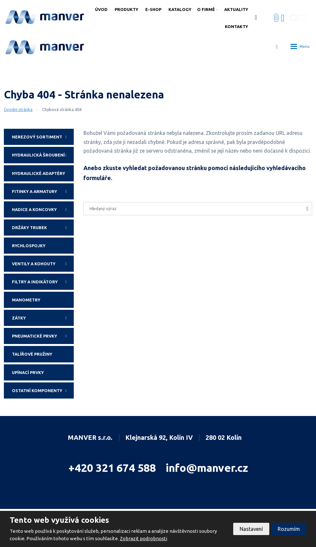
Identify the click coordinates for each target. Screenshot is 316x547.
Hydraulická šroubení (43, 155)
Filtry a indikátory (43, 282)
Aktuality (236, 9)
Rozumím (289, 529)
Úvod (101, 9)
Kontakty (236, 26)
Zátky (43, 318)
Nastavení (251, 529)
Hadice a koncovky (43, 209)
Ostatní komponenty (43, 390)
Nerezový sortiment (43, 137)
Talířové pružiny (32, 354)
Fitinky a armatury (43, 191)
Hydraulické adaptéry (38, 173)
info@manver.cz (207, 467)
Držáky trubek (43, 227)
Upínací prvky (28, 372)
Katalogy (179, 9)
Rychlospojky (28, 245)
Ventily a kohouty (43, 264)
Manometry (26, 300)
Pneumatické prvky (43, 336)
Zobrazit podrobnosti (143, 538)
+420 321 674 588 (112, 467)
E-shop (153, 9)
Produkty (126, 9)
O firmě (206, 9)
